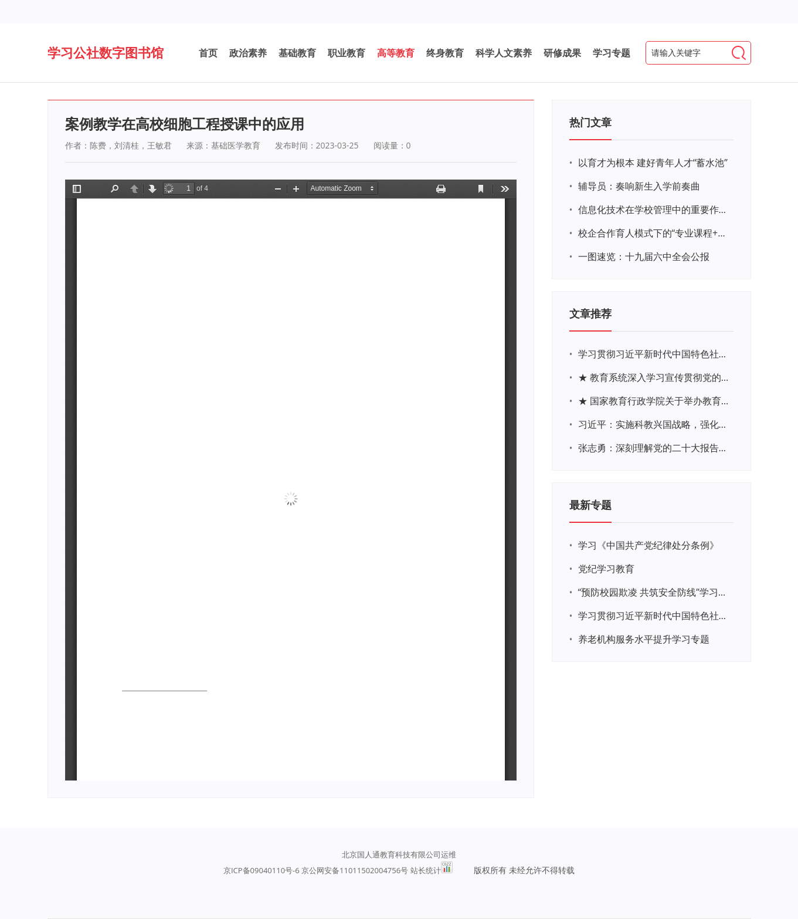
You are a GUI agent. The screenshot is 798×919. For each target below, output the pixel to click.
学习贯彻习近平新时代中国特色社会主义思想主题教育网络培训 (654, 353)
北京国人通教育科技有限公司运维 (399, 854)
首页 (208, 52)
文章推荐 (590, 313)
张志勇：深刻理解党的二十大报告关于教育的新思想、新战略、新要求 (654, 447)
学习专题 (611, 52)
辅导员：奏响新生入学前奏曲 (639, 186)
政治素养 (248, 52)
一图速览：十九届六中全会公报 (643, 256)
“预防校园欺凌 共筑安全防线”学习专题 (654, 592)
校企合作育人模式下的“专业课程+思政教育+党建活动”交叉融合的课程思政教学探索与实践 (654, 233)
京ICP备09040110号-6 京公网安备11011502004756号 (315, 870)
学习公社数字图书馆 (105, 52)
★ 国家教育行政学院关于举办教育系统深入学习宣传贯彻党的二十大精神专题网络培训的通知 (654, 400)
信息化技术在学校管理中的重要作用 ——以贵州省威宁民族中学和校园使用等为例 (654, 209)
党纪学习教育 (606, 568)
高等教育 (396, 52)
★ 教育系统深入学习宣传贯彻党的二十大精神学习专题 (654, 377)
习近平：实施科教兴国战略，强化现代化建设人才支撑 (654, 424)
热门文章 (590, 122)
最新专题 (590, 505)
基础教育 (297, 52)
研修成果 (562, 52)
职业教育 (346, 52)
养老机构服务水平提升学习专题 (643, 639)
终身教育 (445, 52)
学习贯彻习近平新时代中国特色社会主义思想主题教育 (654, 615)
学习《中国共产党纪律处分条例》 (648, 545)
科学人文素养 (504, 52)
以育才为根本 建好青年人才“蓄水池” (653, 162)
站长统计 (425, 870)
